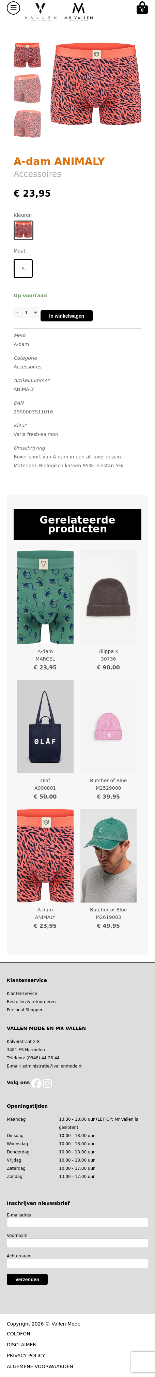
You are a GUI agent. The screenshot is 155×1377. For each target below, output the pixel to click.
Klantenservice (22, 993)
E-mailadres (19, 1215)
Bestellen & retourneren (31, 1001)
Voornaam (17, 1235)
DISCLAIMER (21, 1344)
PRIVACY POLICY (26, 1355)
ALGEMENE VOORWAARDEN (40, 1366)
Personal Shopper (25, 1010)
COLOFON (18, 1333)
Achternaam (19, 1256)
